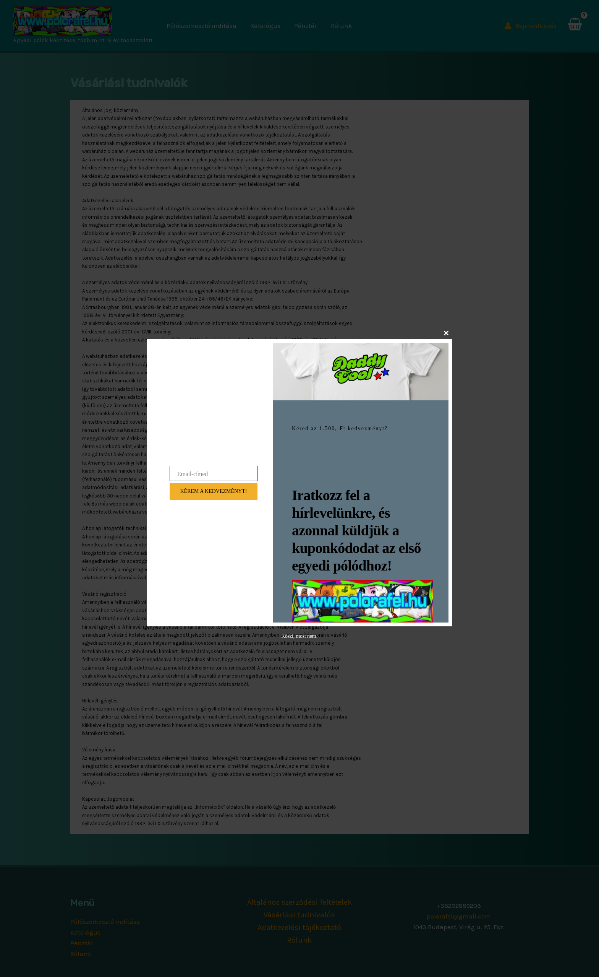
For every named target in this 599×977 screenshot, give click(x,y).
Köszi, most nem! (299, 636)
